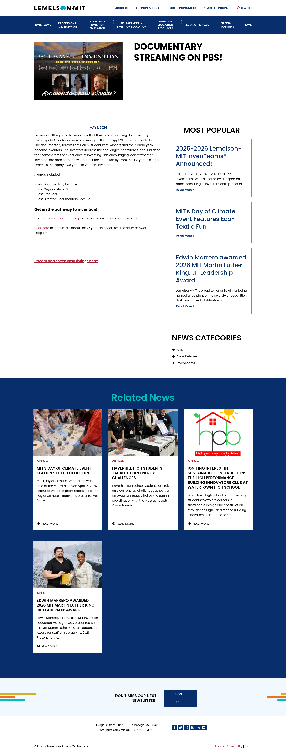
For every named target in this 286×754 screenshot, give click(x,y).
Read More (184, 189)
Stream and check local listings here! (66, 261)
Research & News (197, 25)
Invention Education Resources (165, 25)
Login (248, 746)
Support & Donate (149, 8)
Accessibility (234, 746)
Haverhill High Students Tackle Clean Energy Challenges (137, 473)
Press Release (187, 356)
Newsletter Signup (217, 8)
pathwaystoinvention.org (60, 218)
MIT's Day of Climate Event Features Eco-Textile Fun (205, 219)
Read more (49, 524)
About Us (122, 8)
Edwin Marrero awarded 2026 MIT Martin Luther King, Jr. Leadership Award (66, 605)
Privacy (219, 746)
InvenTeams (42, 25)
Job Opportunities (183, 8)
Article (181, 349)
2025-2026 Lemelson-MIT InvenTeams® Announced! (208, 156)
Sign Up (178, 698)
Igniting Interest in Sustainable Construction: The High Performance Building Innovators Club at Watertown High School (218, 478)
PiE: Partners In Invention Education (131, 25)
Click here (41, 228)
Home (248, 25)
